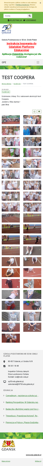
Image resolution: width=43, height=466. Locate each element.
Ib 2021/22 (17, 84)
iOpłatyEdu (17, 54)
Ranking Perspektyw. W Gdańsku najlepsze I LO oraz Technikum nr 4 (23, 402)
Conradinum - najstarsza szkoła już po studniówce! (23, 396)
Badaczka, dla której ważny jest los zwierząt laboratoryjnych (23, 409)
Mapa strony (6, 461)
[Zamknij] (40, 2)
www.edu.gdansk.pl (33, 455)
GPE (4, 62)
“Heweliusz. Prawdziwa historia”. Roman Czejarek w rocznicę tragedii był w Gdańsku (23, 416)
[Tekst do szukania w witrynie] (15, 16)
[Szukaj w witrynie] (29, 16)
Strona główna (6, 84)
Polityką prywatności (22, 5)
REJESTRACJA (15, 20)
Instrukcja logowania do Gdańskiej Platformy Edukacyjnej (21, 47)
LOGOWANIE (29, 20)
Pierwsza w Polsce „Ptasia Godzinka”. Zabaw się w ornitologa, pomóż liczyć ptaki (23, 422)
